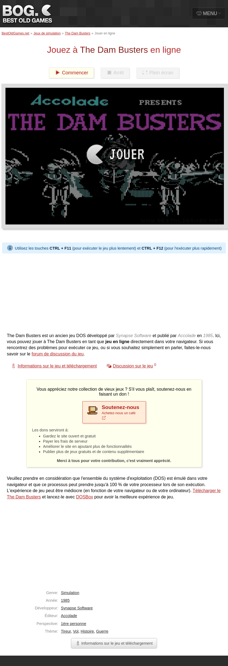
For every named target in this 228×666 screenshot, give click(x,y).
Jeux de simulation (47, 33)
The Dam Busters (77, 33)
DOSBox (84, 497)
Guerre (102, 631)
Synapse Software (77, 608)
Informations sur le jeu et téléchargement (114, 643)
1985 (65, 600)
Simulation (70, 593)
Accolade (69, 616)
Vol (75, 631)
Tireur (66, 631)
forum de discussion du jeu (58, 354)
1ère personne (73, 623)
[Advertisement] (104, 291)
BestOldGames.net (15, 33)
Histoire (87, 631)
